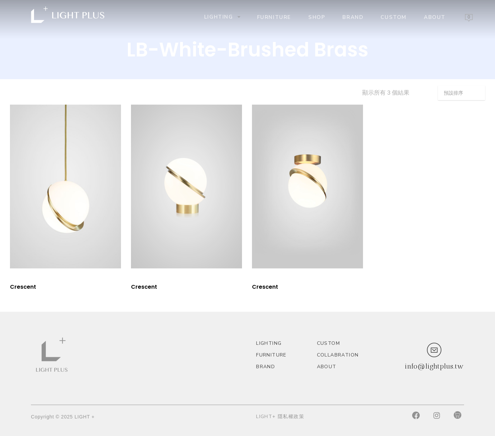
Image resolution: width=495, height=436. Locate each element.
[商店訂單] (461, 93)
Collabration (338, 355)
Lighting (221, 16)
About (435, 17)
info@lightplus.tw (434, 366)
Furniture (274, 17)
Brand (352, 17)
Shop (316, 17)
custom (394, 17)
